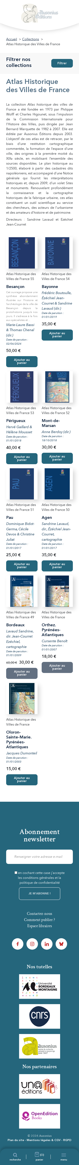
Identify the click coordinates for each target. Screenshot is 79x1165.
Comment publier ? (39, 919)
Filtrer (62, 63)
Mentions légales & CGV (44, 1140)
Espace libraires (39, 926)
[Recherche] (15, 1156)
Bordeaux (15, 625)
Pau (9, 518)
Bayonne (50, 287)
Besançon (15, 287)
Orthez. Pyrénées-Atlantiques (53, 630)
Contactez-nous (39, 913)
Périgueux (15, 421)
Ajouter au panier (22, 362)
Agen (47, 518)
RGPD (67, 1140)
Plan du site (16, 1140)
